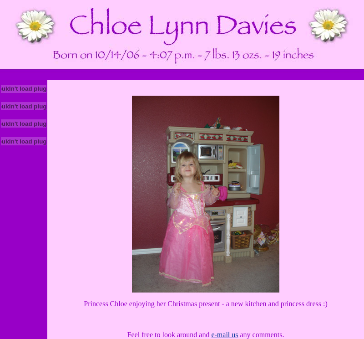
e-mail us (224, 335)
